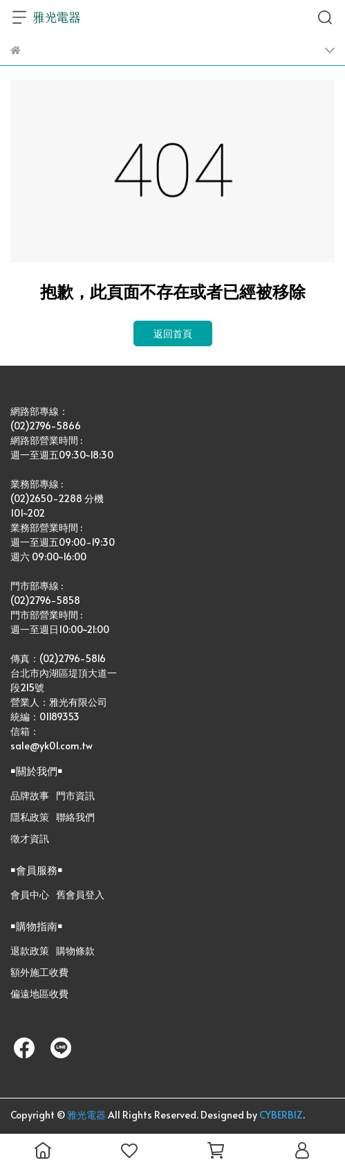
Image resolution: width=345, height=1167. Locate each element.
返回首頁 (172, 333)
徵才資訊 (29, 838)
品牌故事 (29, 795)
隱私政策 (29, 816)
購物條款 (75, 950)
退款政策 (29, 950)
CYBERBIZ (281, 1114)
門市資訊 (75, 795)
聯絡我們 (75, 816)
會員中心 (29, 894)
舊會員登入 (80, 894)
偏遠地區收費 (39, 993)
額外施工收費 (39, 972)
